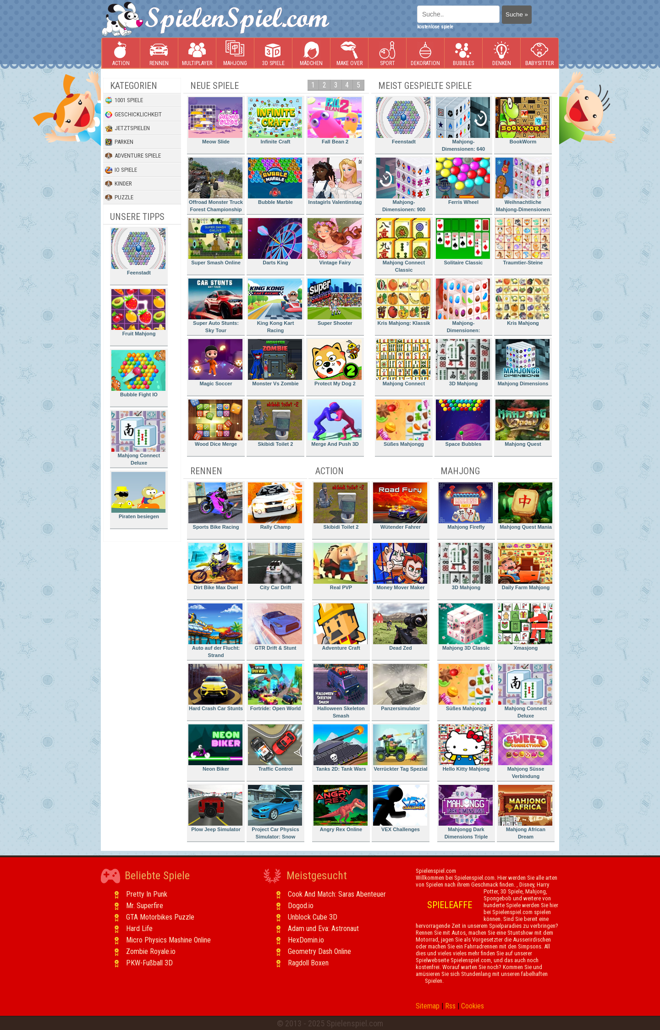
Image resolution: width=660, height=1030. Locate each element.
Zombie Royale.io (151, 951)
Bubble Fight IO (138, 373)
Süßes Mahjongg (403, 423)
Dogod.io (301, 905)
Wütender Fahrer (400, 506)
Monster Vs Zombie (275, 362)
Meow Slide (215, 120)
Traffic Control (275, 748)
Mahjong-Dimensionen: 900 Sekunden (403, 186)
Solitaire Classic (463, 241)
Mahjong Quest (522, 423)
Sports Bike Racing (215, 506)
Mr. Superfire (144, 905)
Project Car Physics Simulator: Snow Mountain (275, 813)
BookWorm (522, 120)
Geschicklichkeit (133, 114)
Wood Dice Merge (215, 423)
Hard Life (139, 928)
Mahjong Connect (403, 362)
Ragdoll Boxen (308, 963)
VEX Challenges (400, 808)
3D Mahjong (463, 362)
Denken (501, 53)
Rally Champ (275, 506)
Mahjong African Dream (525, 812)
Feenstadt (138, 251)
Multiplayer (197, 53)
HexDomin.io (306, 940)
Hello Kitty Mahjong (466, 748)
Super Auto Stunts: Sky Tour (215, 306)
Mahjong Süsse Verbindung (525, 751)
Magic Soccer (215, 362)
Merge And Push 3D (335, 423)
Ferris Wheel (463, 181)
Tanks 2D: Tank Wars (341, 748)
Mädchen (311, 53)
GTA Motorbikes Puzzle (160, 917)
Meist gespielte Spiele (425, 85)
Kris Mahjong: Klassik (403, 302)
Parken (119, 142)
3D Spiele (273, 53)
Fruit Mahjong (138, 312)
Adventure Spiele (133, 155)
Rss (450, 1006)
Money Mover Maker (400, 566)
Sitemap (428, 1006)
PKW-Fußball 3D (149, 963)
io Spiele (121, 170)
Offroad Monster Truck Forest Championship (215, 185)
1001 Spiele (124, 100)
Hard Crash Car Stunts (215, 687)
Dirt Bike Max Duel (215, 566)
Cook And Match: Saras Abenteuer (337, 894)
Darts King (275, 241)
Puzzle (119, 197)
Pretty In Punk (146, 894)
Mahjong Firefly (466, 506)
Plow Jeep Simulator (215, 808)
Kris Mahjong (522, 302)
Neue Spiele (214, 85)
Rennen (159, 53)
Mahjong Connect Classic (403, 245)
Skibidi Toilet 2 (275, 423)
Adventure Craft (341, 627)
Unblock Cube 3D (312, 917)
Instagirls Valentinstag (335, 181)
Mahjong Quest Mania (525, 506)
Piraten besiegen (138, 495)
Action (121, 53)
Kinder (118, 183)
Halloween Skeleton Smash (341, 691)
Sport (387, 53)
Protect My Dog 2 (335, 362)
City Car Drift (275, 566)
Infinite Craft (275, 120)
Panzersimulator (400, 687)
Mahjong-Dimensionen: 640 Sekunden (463, 125)
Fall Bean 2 (335, 120)
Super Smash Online (215, 241)
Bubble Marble (275, 181)
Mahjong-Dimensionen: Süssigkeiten (463, 307)
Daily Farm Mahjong (525, 566)
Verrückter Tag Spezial (400, 748)
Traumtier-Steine (522, 241)
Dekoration (425, 53)
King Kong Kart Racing (275, 306)
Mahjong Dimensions (522, 362)
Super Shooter (335, 302)
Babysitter (539, 53)
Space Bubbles (463, 423)
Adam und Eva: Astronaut (323, 928)
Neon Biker (215, 748)
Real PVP (341, 566)
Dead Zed (400, 627)
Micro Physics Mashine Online (168, 940)
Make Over (349, 53)
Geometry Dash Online (319, 951)
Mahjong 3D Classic (466, 627)
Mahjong (235, 53)
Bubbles (463, 53)
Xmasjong (525, 627)
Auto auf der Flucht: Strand (215, 630)
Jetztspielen (127, 128)
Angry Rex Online (341, 808)
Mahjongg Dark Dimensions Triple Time (466, 813)
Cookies (472, 1006)
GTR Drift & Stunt (275, 627)
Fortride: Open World (275, 687)
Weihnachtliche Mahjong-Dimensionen (522, 185)
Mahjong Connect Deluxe (138, 438)
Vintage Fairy (335, 241)
